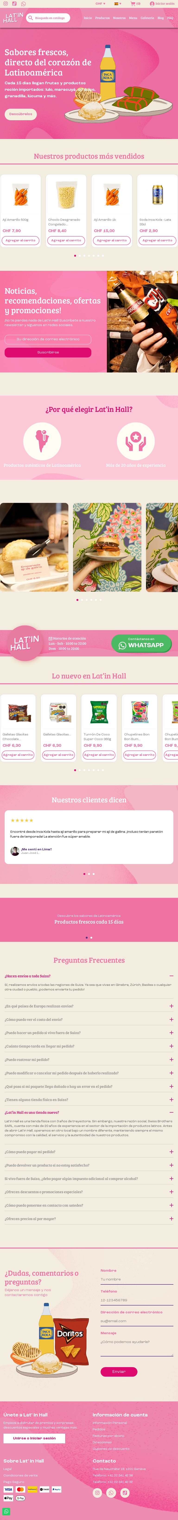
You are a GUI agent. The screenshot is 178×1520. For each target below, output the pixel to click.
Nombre (108, 1271)
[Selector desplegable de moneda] (100, 3)
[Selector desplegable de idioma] (117, 3)
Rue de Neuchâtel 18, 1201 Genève (119, 1469)
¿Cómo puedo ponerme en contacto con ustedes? (89, 1205)
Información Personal (110, 1423)
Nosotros (119, 18)
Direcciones (102, 1442)
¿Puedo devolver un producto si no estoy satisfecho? (89, 1165)
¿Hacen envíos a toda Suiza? (89, 975)
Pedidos (99, 1429)
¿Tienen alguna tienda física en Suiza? (89, 1099)
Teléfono (109, 1291)
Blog (161, 18)
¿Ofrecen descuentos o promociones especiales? (89, 1191)
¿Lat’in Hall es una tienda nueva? (89, 1112)
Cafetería (147, 18)
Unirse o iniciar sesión (34, 1438)
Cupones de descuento (111, 1449)
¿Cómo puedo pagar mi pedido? (89, 1151)
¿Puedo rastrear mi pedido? (89, 1059)
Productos (102, 18)
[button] (75, 256)
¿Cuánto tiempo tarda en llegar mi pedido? (89, 1046)
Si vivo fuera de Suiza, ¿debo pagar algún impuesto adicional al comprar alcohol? (89, 1178)
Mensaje (108, 1333)
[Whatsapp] (111, 1493)
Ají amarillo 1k (105, 219)
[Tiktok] (125, 1493)
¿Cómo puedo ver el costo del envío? (89, 1019)
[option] (89, 83)
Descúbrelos (20, 114)
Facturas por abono (108, 1436)
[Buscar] (48, 18)
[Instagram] (97, 1493)
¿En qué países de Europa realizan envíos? (89, 1005)
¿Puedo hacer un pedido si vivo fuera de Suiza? (89, 1032)
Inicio (88, 18)
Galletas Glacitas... (57, 734)
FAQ (170, 18)
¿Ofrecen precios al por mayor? (89, 1218)
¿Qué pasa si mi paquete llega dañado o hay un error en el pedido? (89, 1086)
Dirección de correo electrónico (131, 1312)
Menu (133, 18)
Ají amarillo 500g (16, 219)
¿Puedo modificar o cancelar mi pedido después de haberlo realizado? (89, 1072)
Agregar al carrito (20, 240)
